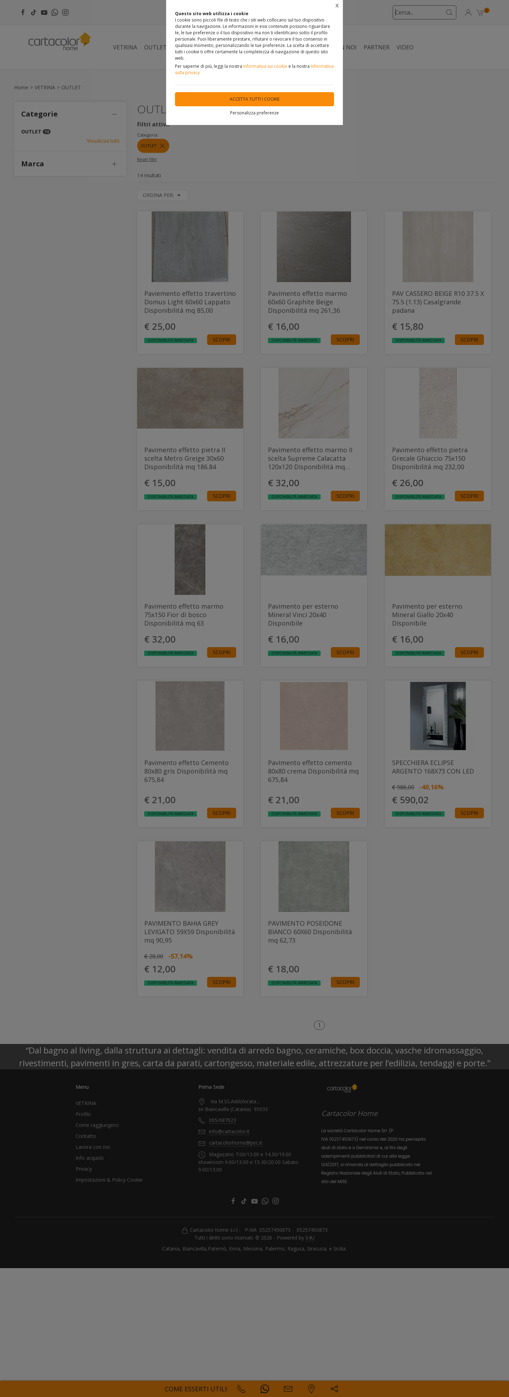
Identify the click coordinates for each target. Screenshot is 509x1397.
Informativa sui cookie (265, 66)
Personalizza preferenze (254, 113)
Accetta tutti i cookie (255, 99)
